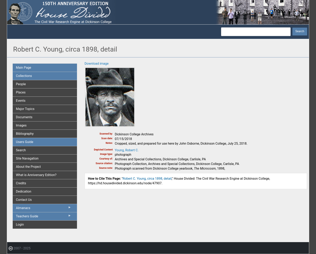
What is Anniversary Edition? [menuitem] (36, 175)
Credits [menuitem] (21, 183)
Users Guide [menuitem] (24, 142)
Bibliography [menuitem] (25, 134)
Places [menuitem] (21, 92)
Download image (97, 63)
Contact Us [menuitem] (24, 200)
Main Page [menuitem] (23, 67)
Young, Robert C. (127, 150)
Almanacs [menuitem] (44, 209)
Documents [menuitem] (24, 117)
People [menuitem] (21, 84)
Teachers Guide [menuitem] (44, 217)
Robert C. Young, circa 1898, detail (147, 178)
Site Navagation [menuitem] (27, 158)
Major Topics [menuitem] (25, 109)
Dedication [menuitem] (23, 191)
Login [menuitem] (20, 224)
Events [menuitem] (20, 101)
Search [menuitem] (21, 150)
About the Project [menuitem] (28, 167)
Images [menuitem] (21, 125)
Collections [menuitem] (24, 76)
